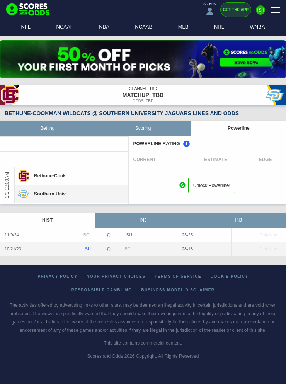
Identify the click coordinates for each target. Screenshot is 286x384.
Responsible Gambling (102, 290)
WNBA (257, 27)
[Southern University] (52, 194)
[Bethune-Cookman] (52, 175)
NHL (219, 27)
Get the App (236, 10)
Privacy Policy (58, 276)
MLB (183, 27)
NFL (26, 27)
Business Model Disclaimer (178, 290)
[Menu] (275, 10)
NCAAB (143, 27)
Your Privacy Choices (116, 276)
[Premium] (260, 13)
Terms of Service (178, 276)
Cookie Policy (230, 276)
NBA (104, 27)
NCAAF (64, 27)
